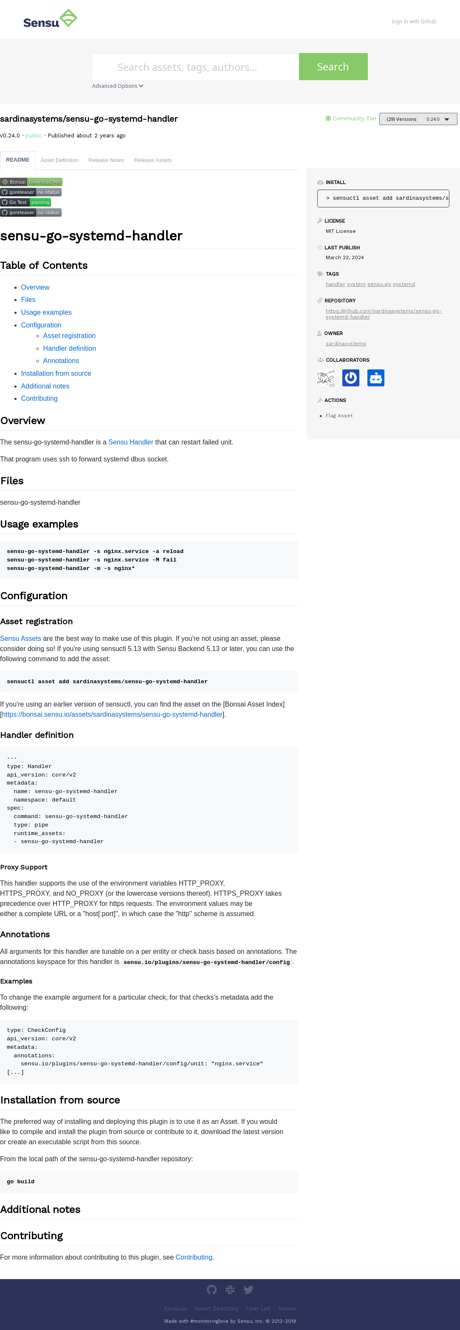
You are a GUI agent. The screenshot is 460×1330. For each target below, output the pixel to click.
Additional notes (45, 386)
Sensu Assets (20, 638)
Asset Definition (59, 160)
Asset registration (69, 335)
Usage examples (46, 312)
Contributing (39, 398)
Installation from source (56, 373)
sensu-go (379, 284)
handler (335, 284)
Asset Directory (216, 1308)
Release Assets (153, 160)
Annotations (61, 360)
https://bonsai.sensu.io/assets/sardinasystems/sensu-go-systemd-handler (112, 714)
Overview (35, 287)
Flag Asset (339, 416)
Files (28, 299)
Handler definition (69, 348)
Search (333, 66)
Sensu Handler (130, 442)
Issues (287, 1308)
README (17, 159)
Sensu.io (175, 1308)
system (356, 284)
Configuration (41, 325)
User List (258, 1308)
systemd (404, 284)
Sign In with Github (414, 21)
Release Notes (106, 160)
